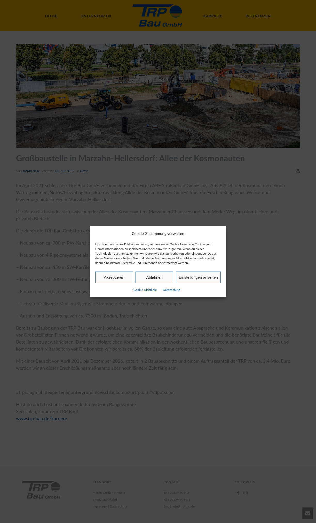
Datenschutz (171, 290)
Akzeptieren (114, 277)
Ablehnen (154, 277)
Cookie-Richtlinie (145, 290)
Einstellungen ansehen (198, 277)
